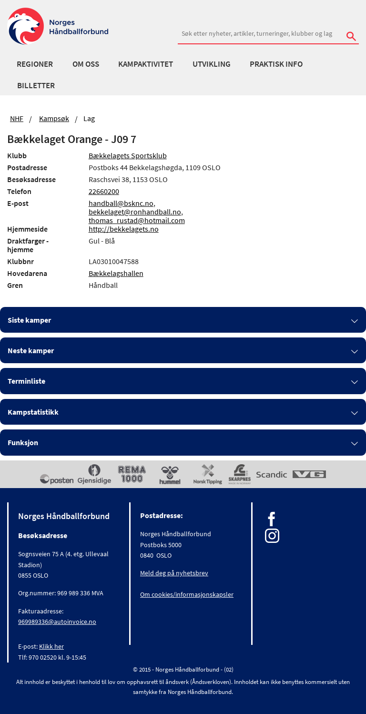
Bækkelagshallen (116, 273)
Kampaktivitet (145, 64)
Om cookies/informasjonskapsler (187, 594)
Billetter (36, 85)
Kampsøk (54, 118)
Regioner (35, 64)
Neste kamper (31, 350)
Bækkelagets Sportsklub (128, 155)
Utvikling (212, 64)
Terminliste (26, 381)
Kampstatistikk (33, 412)
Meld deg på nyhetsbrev (174, 573)
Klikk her (51, 646)
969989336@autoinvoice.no (57, 621)
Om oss (85, 64)
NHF (16, 118)
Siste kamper (29, 320)
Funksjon (23, 442)
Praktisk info (276, 64)
